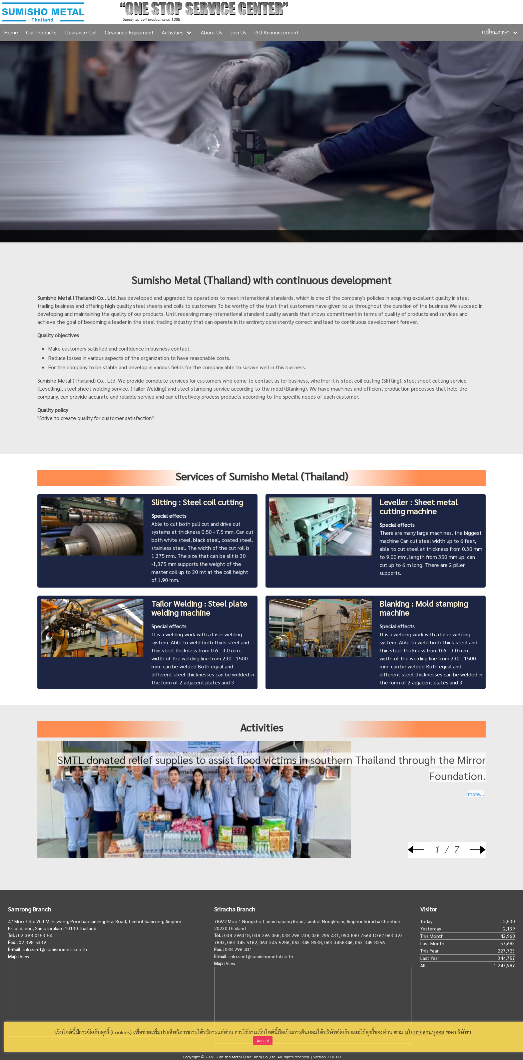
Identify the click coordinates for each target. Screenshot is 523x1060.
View (24, 956)
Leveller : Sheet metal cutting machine (419, 506)
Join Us (238, 32)
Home (11, 32)
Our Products (41, 32)
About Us (211, 32)
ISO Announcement (276, 32)
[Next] (472, 849)
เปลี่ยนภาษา (496, 32)
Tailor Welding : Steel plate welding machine (199, 608)
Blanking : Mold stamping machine (424, 608)
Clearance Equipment (129, 32)
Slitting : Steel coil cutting (197, 501)
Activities (172, 32)
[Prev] (421, 849)
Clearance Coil (80, 32)
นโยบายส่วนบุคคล (424, 1032)
